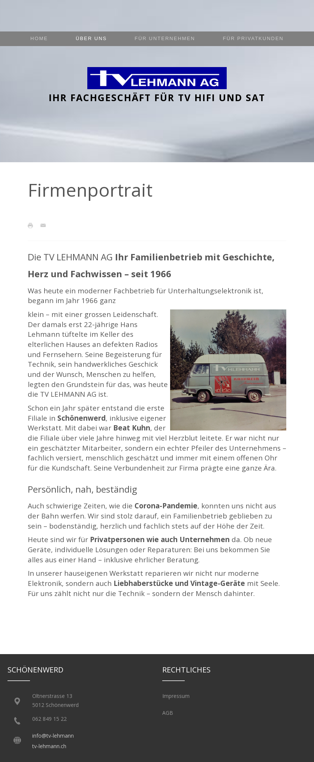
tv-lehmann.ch (49, 746)
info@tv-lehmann (53, 735)
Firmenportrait (90, 190)
